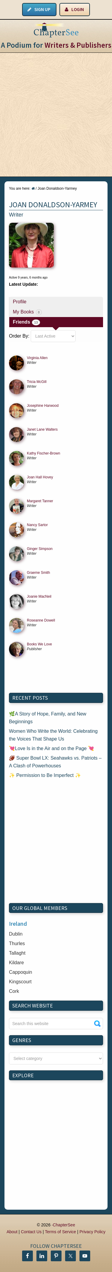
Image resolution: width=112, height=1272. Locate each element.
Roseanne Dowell (41, 620)
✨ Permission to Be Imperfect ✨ (45, 775)
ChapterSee (64, 1224)
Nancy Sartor (37, 525)
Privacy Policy (92, 1231)
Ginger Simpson (40, 549)
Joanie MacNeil (39, 596)
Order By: (19, 336)
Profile (19, 301)
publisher (34, 649)
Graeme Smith (38, 573)
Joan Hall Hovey (40, 477)
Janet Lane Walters (42, 429)
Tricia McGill (37, 382)
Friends (26, 322)
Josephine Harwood (43, 406)
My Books (27, 312)
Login (77, 9)
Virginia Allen (37, 358)
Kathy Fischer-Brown (43, 453)
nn (56, 1058)
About (12, 1231)
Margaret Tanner (40, 501)
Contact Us (31, 1231)
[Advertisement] (56, 115)
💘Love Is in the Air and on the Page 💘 (51, 748)
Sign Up (42, 9)
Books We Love (39, 644)
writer (31, 363)
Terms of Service (60, 1231)
